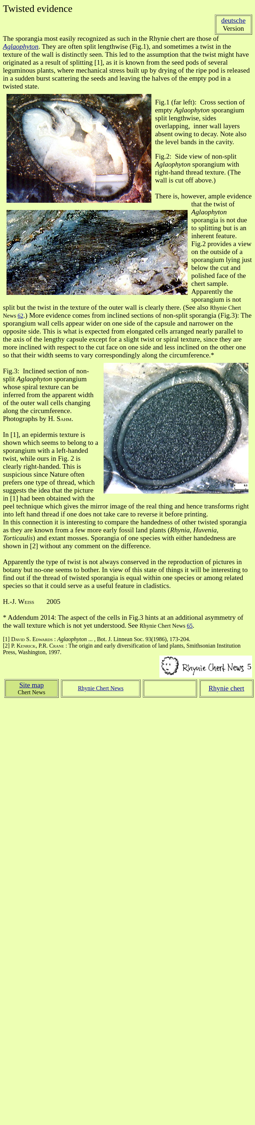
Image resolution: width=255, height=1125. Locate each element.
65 (190, 626)
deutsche (233, 20)
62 (20, 316)
